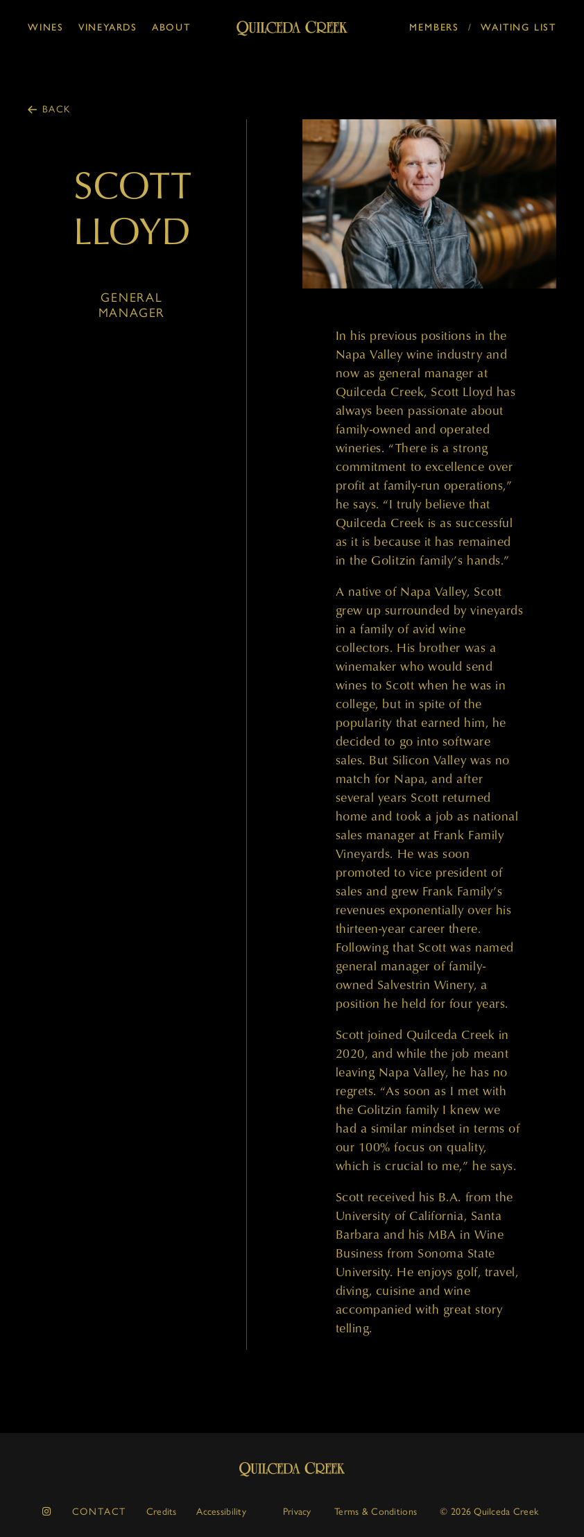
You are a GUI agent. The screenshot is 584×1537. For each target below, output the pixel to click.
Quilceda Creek (292, 1469)
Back (56, 109)
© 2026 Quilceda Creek (489, 1512)
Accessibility (221, 1512)
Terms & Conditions (375, 1512)
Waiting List (518, 27)
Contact (99, 1512)
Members (434, 27)
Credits (161, 1512)
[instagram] (47, 1511)
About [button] (171, 27)
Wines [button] (46, 27)
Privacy (297, 1512)
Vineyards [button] (107, 27)
